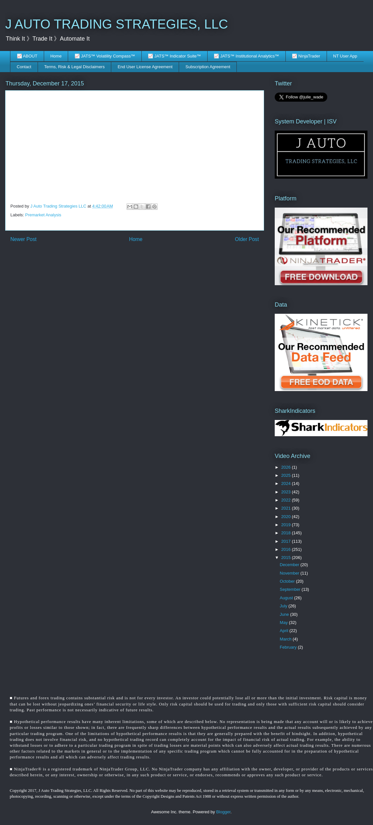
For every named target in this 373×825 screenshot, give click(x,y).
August (287, 597)
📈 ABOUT (27, 56)
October (288, 581)
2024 (286, 483)
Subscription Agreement (208, 66)
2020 (286, 516)
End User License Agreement (145, 66)
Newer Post (23, 239)
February (289, 647)
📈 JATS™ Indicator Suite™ (174, 56)
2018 (286, 532)
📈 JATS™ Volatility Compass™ (105, 56)
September (291, 589)
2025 (286, 475)
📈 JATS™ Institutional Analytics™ (246, 56)
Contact (24, 66)
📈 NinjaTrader (306, 56)
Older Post (247, 239)
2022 (286, 500)
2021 (286, 508)
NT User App (345, 56)
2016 (286, 549)
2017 (286, 541)
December (290, 564)
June (285, 614)
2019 (286, 524)
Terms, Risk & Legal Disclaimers (74, 66)
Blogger (223, 811)
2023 (286, 491)
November (290, 573)
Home (56, 56)
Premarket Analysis (43, 214)
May (284, 622)
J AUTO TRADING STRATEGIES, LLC (116, 24)
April (285, 630)
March (286, 639)
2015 (286, 557)
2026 (286, 467)
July (284, 605)
